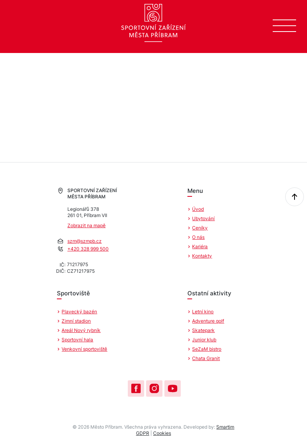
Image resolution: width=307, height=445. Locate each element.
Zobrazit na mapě (86, 225)
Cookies (162, 433)
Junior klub (204, 340)
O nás (198, 237)
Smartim (225, 427)
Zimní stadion (76, 321)
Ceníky (200, 228)
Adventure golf (208, 321)
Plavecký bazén (79, 311)
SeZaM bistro (206, 349)
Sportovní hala (77, 340)
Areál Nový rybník (81, 330)
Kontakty (202, 256)
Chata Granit (206, 358)
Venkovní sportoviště (84, 349)
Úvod (198, 209)
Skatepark (203, 330)
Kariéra (200, 246)
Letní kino (202, 311)
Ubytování (203, 218)
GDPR (142, 433)
